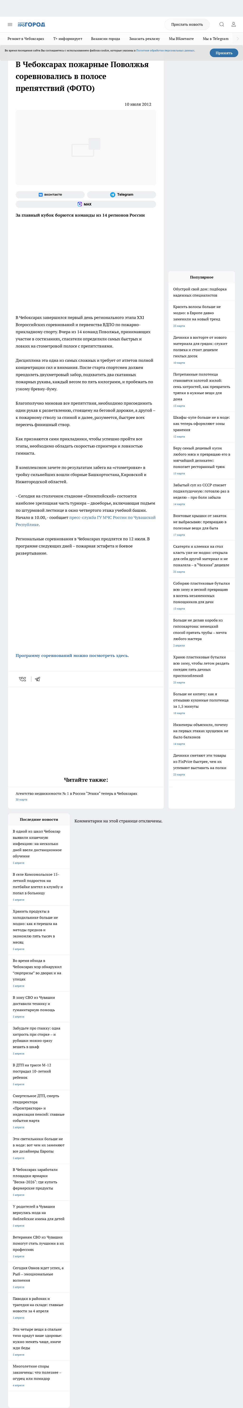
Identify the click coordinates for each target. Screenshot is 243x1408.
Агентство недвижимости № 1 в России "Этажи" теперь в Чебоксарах (86, 797)
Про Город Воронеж (21, 1201)
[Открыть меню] (10, 24)
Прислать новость (187, 24)
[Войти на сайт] (233, 24)
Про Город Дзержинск (104, 1213)
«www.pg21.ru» (41, 1263)
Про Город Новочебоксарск (26, 1195)
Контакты (99, 1237)
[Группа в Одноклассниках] (147, 1203)
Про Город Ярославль (103, 1201)
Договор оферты (62, 1243)
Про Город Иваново (62, 1201)
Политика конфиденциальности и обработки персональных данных (53, 1334)
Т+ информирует (67, 38)
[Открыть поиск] (221, 24)
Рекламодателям (62, 1253)
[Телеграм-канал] (121, 194)
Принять (224, 52)
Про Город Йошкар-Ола (105, 1195)
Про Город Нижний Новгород (68, 1213)
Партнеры (100, 1253)
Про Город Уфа (99, 1207)
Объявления (16, 1243)
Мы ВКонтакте (181, 38)
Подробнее (225, 1327)
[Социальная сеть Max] (86, 204)
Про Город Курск (19, 1207)
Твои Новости (58, 1195)
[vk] (23, 679)
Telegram (14, 1237)
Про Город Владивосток (24, 1219)
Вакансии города (105, 38)
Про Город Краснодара (64, 1219)
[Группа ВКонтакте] (50, 194)
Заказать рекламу (144, 38)
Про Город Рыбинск (62, 1207)
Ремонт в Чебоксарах (26, 38)
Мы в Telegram (216, 38)
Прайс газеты (17, 1253)
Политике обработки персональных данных (165, 50)
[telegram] (39, 679)
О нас (54, 1237)
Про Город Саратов (21, 1213)
